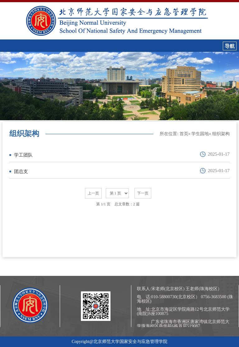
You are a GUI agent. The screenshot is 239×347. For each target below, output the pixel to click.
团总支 (21, 171)
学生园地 (200, 133)
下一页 (142, 193)
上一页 (93, 193)
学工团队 (23, 155)
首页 (184, 133)
